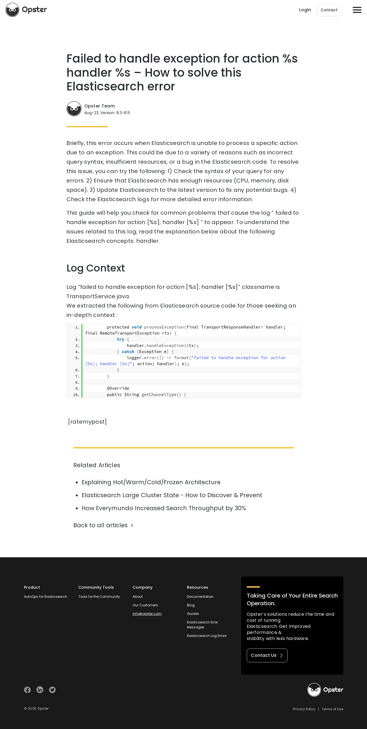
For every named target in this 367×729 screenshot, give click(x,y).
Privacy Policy (304, 709)
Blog (191, 605)
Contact (329, 10)
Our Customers (145, 605)
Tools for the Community (99, 596)
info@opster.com (147, 613)
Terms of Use (332, 709)
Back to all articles (100, 525)
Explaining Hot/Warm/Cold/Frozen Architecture (151, 482)
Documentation (200, 596)
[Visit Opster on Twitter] (52, 689)
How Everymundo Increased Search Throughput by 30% (164, 508)
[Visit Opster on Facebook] (27, 689)
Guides (193, 613)
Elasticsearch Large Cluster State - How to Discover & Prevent (172, 495)
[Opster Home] (26, 10)
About (138, 596)
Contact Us (267, 655)
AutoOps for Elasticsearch (45, 596)
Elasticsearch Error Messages (202, 625)
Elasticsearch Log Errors (207, 635)
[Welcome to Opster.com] (325, 690)
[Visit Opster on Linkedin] (39, 689)
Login (305, 10)
